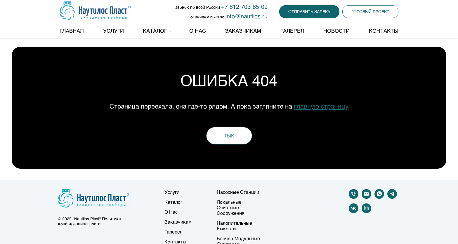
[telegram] (392, 197)
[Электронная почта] (366, 197)
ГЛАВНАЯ (72, 30)
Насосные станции (238, 192)
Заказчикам (178, 221)
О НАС (197, 30)
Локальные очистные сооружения (230, 207)
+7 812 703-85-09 (244, 6)
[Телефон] (353, 197)
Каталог (173, 202)
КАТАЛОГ (155, 30)
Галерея (173, 231)
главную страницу (321, 106)
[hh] (366, 211)
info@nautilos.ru (246, 16)
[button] (309, 11)
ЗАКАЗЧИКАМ (243, 30)
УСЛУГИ (113, 30)
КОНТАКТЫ (383, 30)
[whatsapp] (379, 197)
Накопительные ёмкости (234, 225)
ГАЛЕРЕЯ (292, 30)
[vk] (353, 211)
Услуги (171, 192)
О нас (171, 212)
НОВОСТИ (336, 30)
